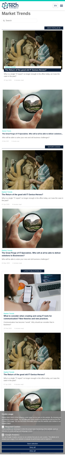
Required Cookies (11, 427)
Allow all (32, 451)
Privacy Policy (6, 423)
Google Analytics (10, 435)
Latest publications (32, 271)
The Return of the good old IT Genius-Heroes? (25, 70)
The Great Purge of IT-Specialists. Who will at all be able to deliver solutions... (32, 134)
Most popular (53, 28)
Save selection (32, 444)
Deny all (33, 447)
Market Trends (10, 67)
